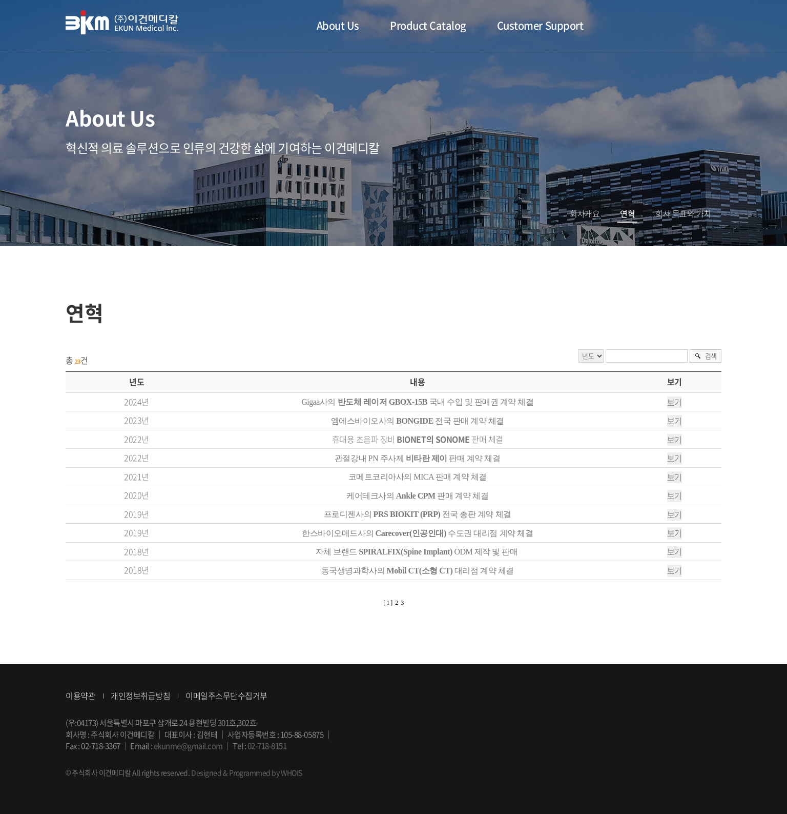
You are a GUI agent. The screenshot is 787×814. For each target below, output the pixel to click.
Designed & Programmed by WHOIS (246, 772)
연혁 (627, 214)
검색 (711, 356)
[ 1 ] (387, 602)
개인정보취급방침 (140, 695)
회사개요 (584, 214)
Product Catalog (428, 25)
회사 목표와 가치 (683, 214)
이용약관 (80, 695)
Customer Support (540, 25)
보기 (674, 402)
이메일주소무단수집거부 (226, 695)
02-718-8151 (267, 745)
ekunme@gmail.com (188, 745)
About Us (338, 25)
